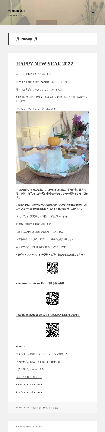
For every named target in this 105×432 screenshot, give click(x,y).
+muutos (17, 10)
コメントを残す (52, 407)
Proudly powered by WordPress (31, 426)
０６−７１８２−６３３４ (29, 376)
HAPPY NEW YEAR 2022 (44, 63)
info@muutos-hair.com (29, 392)
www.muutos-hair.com (29, 384)
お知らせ (37, 407)
